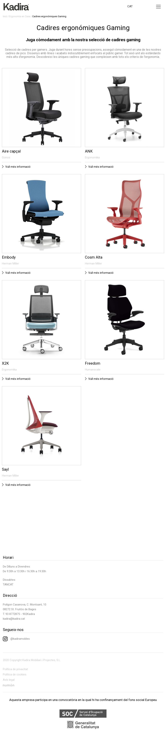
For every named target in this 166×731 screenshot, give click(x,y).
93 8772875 (12, 614)
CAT (130, 6)
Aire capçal (11, 151)
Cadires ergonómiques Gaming (49, 16)
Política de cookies (14, 674)
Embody (9, 257)
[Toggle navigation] (158, 6)
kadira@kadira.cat (14, 618)
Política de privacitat (15, 669)
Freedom (92, 363)
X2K (5, 363)
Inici (5, 16)
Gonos (6, 157)
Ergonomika (92, 157)
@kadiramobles (16, 638)
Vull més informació (18, 166)
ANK (89, 151)
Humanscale (92, 369)
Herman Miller (10, 263)
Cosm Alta (93, 257)
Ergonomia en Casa (19, 16)
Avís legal (9, 679)
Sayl (5, 469)
